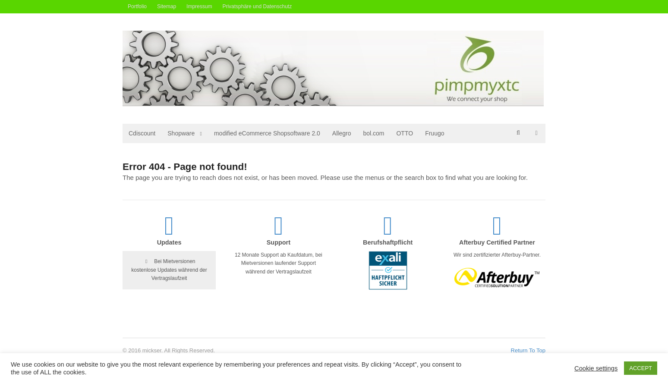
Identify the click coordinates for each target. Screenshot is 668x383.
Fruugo (434, 133)
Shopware (181, 133)
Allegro (341, 133)
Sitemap (166, 6)
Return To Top (528, 350)
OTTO (404, 133)
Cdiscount (142, 133)
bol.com (373, 133)
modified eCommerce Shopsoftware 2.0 (267, 133)
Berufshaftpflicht (388, 242)
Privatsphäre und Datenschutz (257, 6)
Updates (169, 242)
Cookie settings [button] (596, 368)
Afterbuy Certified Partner (497, 242)
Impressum (199, 6)
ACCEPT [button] (640, 368)
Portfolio (137, 6)
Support (278, 242)
